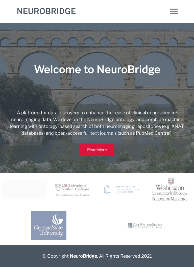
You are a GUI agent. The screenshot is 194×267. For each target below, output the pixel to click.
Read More (97, 152)
